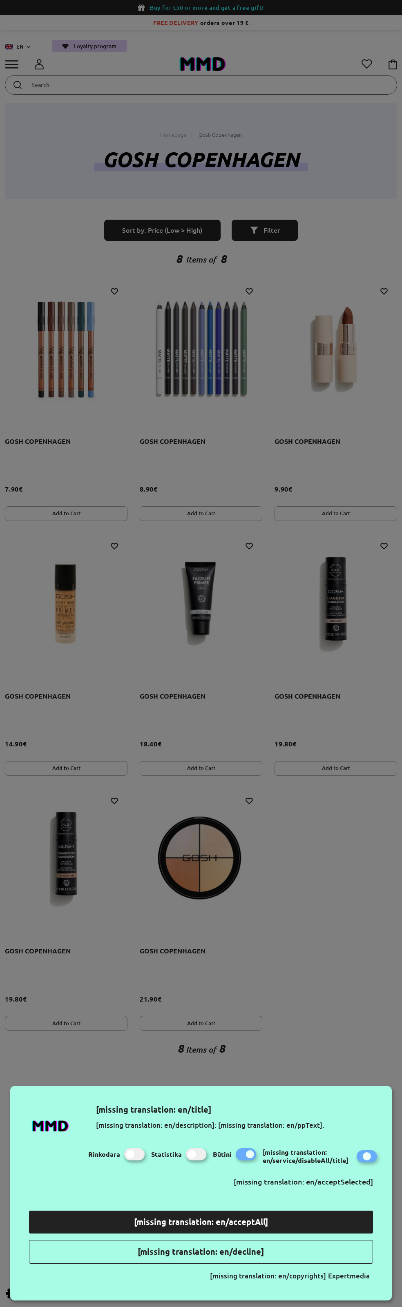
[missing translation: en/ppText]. (271, 1125)
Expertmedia (349, 1276)
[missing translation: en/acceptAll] (201, 1222)
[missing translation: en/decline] (201, 1251)
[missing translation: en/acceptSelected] (303, 1182)
